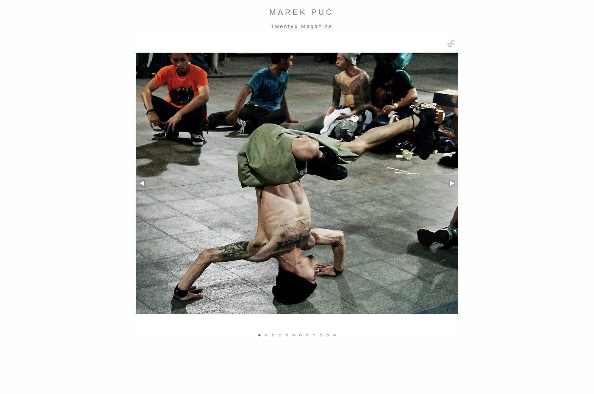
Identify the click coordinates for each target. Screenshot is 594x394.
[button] (451, 44)
